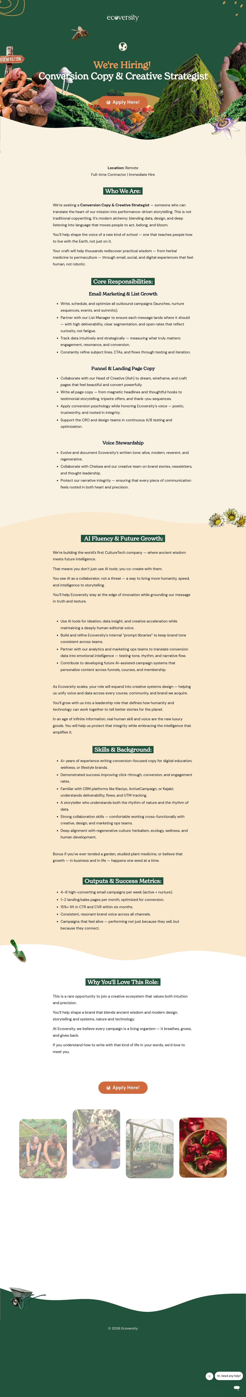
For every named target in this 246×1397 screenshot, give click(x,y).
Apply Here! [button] (123, 102)
